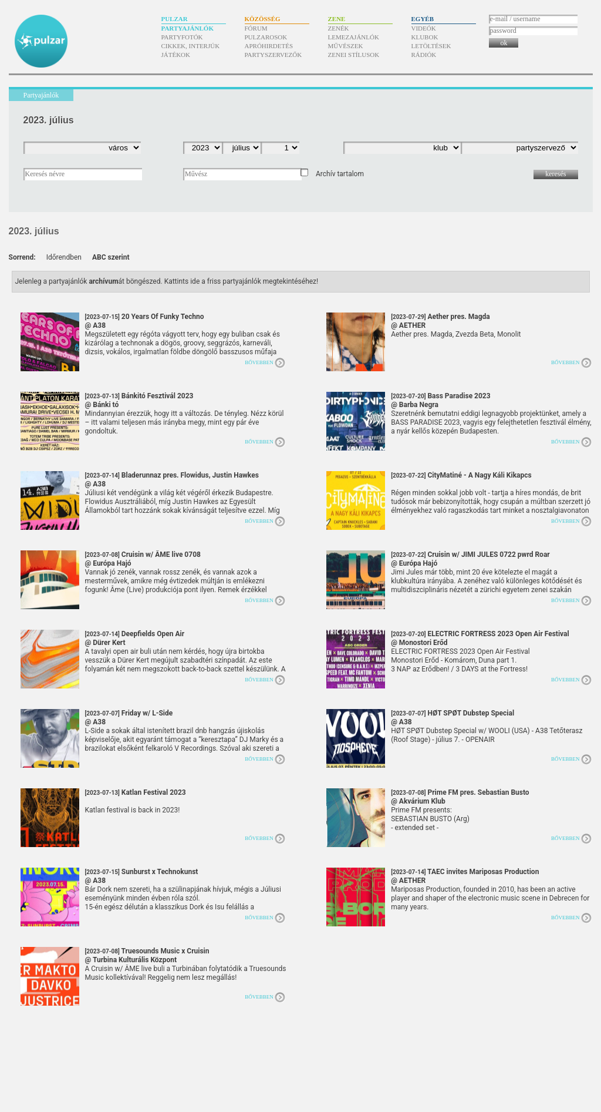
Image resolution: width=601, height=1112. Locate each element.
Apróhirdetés (269, 45)
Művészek (345, 45)
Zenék (338, 28)
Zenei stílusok (354, 54)
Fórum (256, 28)
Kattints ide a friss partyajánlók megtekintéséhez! (241, 281)
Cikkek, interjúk (190, 45)
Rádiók (424, 54)
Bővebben (259, 362)
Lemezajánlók (353, 37)
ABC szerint (111, 257)
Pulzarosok (266, 37)
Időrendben (64, 257)
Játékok (176, 54)
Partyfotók (182, 37)
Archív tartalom (340, 174)
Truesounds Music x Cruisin (147, 955)
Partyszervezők (273, 54)
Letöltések (431, 45)
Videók (423, 28)
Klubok (424, 37)
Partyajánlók (187, 28)
